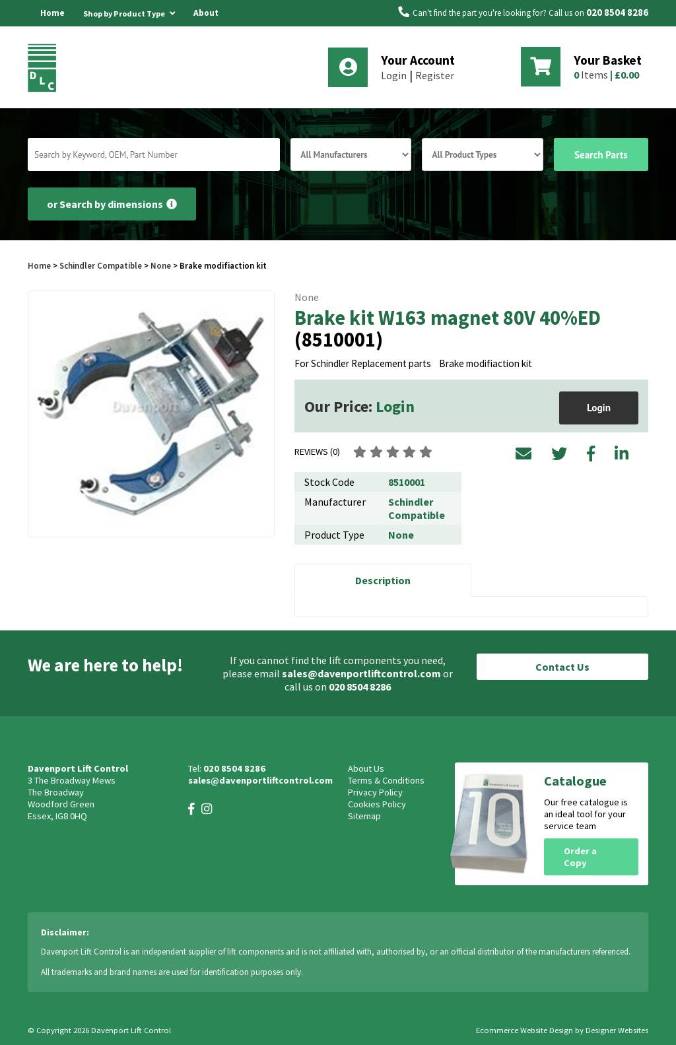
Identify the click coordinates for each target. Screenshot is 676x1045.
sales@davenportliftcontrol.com (361, 673)
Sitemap (364, 816)
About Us (206, 26)
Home (52, 12)
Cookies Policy (377, 804)
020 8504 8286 (617, 12)
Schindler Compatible (100, 265)
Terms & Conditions (386, 780)
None (161, 265)
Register (434, 75)
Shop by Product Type (129, 11)
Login (394, 75)
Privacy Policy (375, 792)
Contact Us (562, 666)
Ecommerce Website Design (524, 1030)
